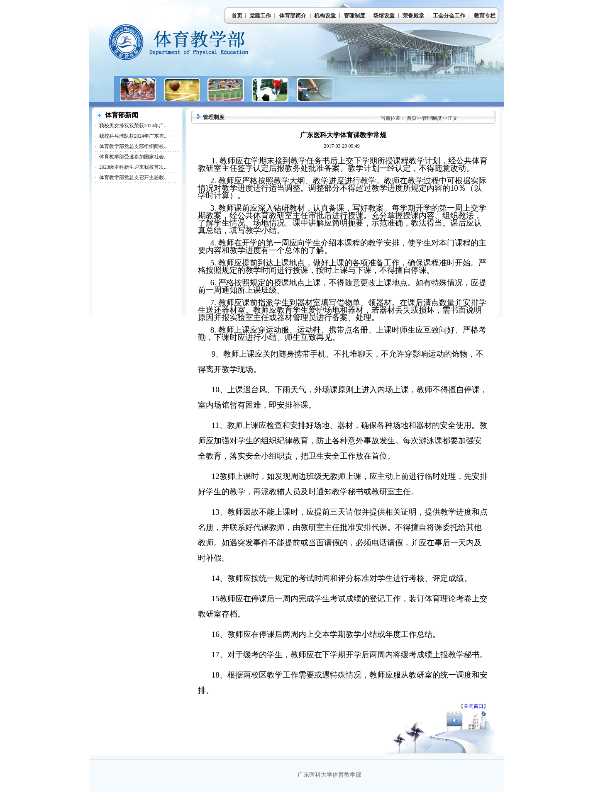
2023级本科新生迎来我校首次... (133, 167)
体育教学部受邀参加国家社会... (133, 157)
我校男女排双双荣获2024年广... (133, 126)
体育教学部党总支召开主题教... (133, 177)
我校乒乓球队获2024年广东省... (133, 136)
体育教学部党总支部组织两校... (133, 146)
